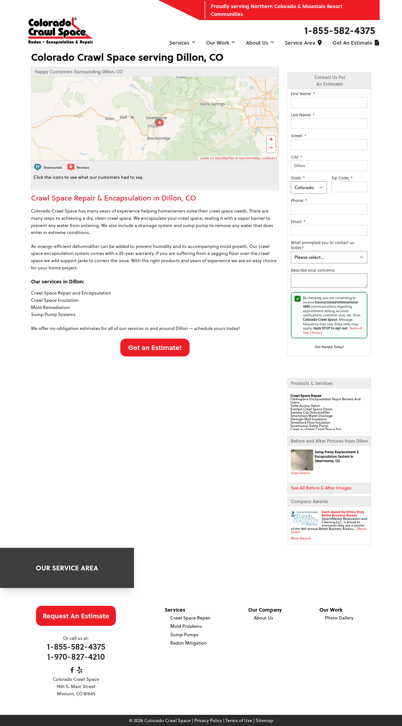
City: (296, 157)
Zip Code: (342, 177)
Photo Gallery (339, 617)
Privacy (317, 332)
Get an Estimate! (155, 347)
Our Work (221, 42)
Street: (298, 135)
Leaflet (204, 158)
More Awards (301, 538)
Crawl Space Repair (190, 617)
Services (182, 42)
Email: (298, 221)
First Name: (303, 93)
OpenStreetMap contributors (258, 158)
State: (298, 177)
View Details (300, 472)
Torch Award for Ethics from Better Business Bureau (343, 513)
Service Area (300, 42)
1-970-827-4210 (76, 656)
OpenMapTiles (224, 158)
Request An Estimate (76, 616)
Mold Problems (186, 626)
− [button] (271, 148)
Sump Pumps (184, 634)
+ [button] (271, 140)
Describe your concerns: (313, 270)
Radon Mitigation (188, 643)
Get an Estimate (352, 42)
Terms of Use (239, 720)
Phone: (299, 200)
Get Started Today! (329, 346)
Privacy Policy (208, 720)
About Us (260, 42)
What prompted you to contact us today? (322, 245)
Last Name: (303, 114)
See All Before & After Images (321, 487)
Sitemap (264, 720)
